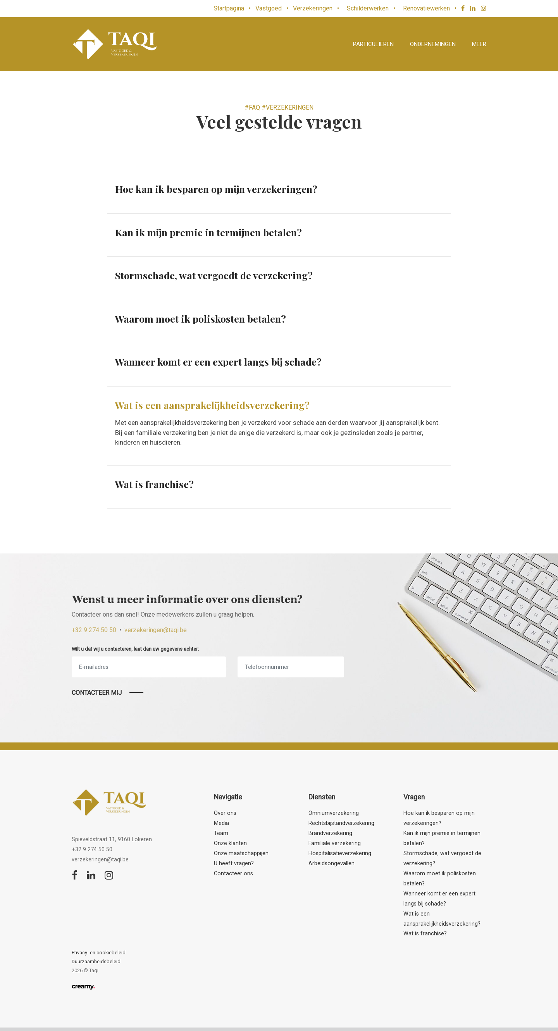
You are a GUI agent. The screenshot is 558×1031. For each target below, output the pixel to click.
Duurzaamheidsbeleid (96, 961)
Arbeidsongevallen (331, 863)
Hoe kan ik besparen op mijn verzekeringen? (216, 188)
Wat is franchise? (154, 484)
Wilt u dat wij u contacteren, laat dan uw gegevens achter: (135, 649)
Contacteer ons (233, 873)
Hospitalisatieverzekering (339, 853)
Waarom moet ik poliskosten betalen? (200, 318)
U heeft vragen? (234, 863)
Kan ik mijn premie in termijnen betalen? (208, 232)
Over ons (225, 813)
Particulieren (373, 44)
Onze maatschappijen (241, 853)
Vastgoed (268, 8)
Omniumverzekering (333, 813)
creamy (83, 986)
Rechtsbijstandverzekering (341, 823)
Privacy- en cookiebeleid (99, 952)
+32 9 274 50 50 (94, 630)
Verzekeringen (312, 8)
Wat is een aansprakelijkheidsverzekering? (212, 405)
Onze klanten (230, 843)
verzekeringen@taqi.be (155, 630)
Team (221, 833)
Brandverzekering (330, 833)
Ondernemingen (433, 44)
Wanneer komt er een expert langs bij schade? (218, 361)
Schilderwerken (368, 8)
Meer (479, 44)
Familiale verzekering (334, 843)
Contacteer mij (97, 692)
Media (221, 823)
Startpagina (229, 8)
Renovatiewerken (426, 8)
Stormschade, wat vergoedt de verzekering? (214, 275)
